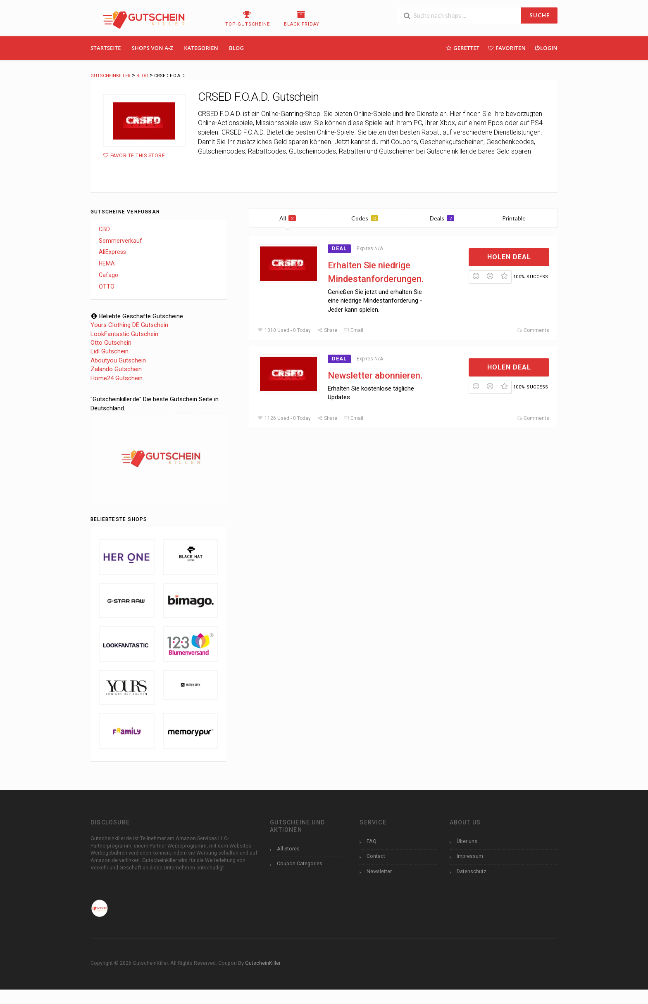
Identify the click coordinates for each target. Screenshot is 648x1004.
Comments (533, 330)
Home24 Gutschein (117, 378)
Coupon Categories (299, 863)
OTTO (106, 286)
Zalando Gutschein (116, 369)
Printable (519, 218)
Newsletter (379, 871)
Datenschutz (471, 871)
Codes (364, 218)
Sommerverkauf (120, 240)
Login (545, 48)
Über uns (467, 841)
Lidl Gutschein (110, 351)
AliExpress (112, 252)
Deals (442, 218)
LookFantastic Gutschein (124, 334)
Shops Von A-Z (152, 48)
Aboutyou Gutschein (118, 360)
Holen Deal (509, 257)
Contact (376, 856)
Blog (236, 48)
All (287, 218)
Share (327, 330)
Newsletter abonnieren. (375, 375)
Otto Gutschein (111, 342)
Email (353, 330)
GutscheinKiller (263, 963)
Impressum (470, 856)
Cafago (108, 275)
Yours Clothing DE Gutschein (129, 325)
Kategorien (201, 48)
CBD (104, 229)
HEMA (107, 263)
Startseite (106, 48)
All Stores (288, 848)
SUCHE (539, 15)
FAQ (371, 841)
